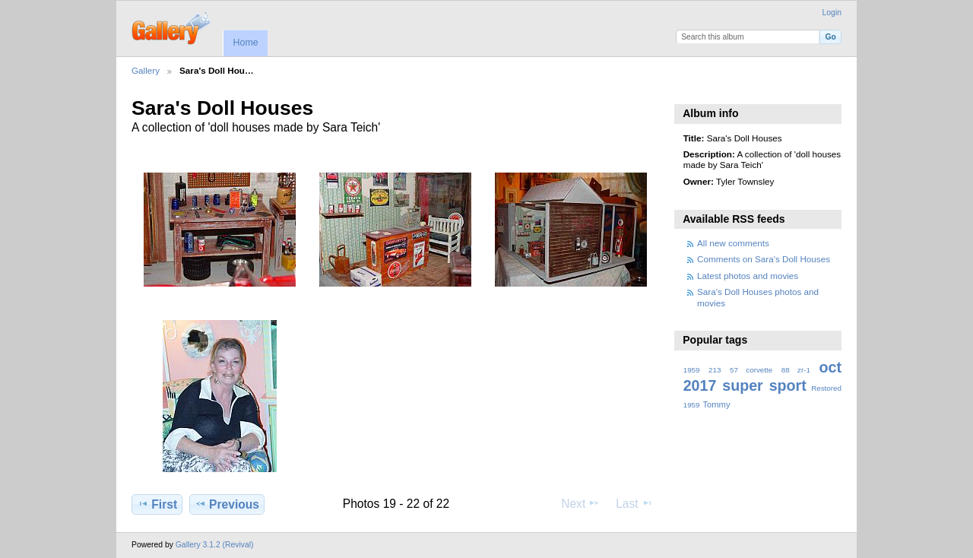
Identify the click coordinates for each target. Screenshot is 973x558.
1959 (691, 370)
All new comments (733, 243)
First (157, 504)
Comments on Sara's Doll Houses (763, 259)
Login (831, 12)
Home (245, 42)
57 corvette (751, 370)
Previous (227, 504)
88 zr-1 (795, 370)
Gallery (146, 70)
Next (580, 503)
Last (634, 503)
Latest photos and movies (747, 276)
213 (714, 370)
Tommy (716, 404)
